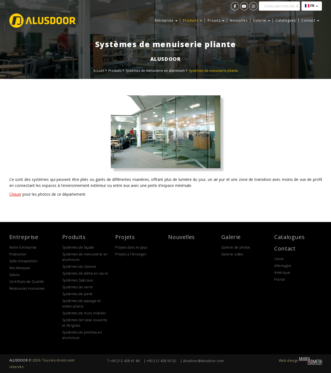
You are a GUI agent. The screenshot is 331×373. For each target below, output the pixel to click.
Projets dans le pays (131, 247)
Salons (14, 274)
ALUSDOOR (18, 360)
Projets (125, 237)
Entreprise (23, 237)
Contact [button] (310, 20)
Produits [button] (192, 20)
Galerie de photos (235, 247)
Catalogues (286, 20)
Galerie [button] (261, 20)
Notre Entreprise (23, 247)
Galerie (231, 237)
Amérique (282, 272)
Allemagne (282, 265)
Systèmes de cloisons (79, 266)
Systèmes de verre (77, 287)
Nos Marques (19, 268)
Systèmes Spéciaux (77, 280)
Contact (284, 248)
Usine (279, 259)
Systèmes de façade (78, 247)
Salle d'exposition (23, 261)
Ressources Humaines (27, 288)
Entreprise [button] (166, 20)
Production (18, 254)
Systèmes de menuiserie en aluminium (155, 70)
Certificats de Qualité (26, 281)
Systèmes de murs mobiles (84, 313)
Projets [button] (216, 20)
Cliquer (15, 194)
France (279, 279)
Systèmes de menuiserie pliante (213, 70)
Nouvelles (239, 20)
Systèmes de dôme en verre (85, 273)
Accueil (98, 70)
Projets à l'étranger (130, 254)
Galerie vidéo (232, 254)
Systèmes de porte (77, 294)
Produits (114, 70)
